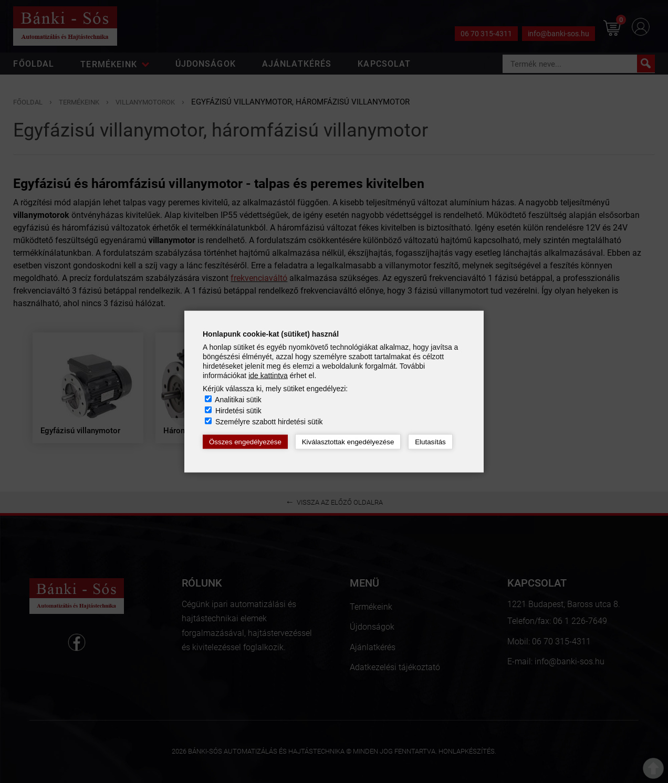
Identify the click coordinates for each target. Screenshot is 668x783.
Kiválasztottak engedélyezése (348, 442)
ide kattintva (268, 375)
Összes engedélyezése (245, 442)
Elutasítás (430, 442)
